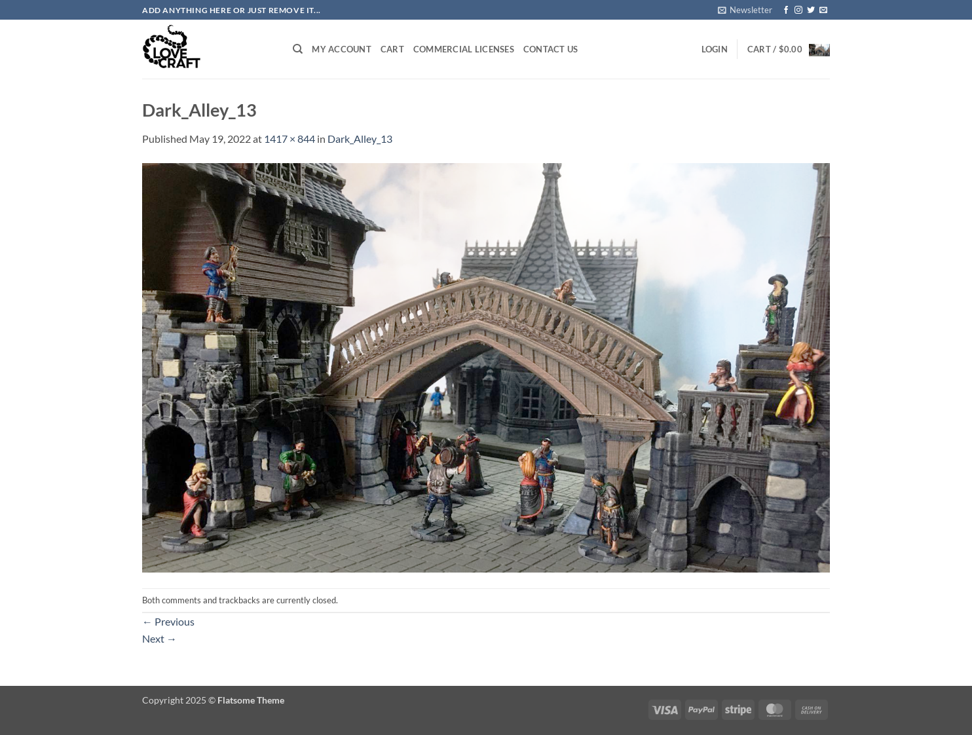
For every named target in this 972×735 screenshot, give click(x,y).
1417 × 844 (289, 138)
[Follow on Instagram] (798, 10)
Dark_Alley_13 (359, 138)
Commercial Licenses (463, 49)
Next (159, 638)
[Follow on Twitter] (811, 10)
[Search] (298, 49)
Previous (168, 621)
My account (341, 49)
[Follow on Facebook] (786, 10)
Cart (392, 49)
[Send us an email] (823, 10)
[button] (745, 10)
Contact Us (550, 49)
